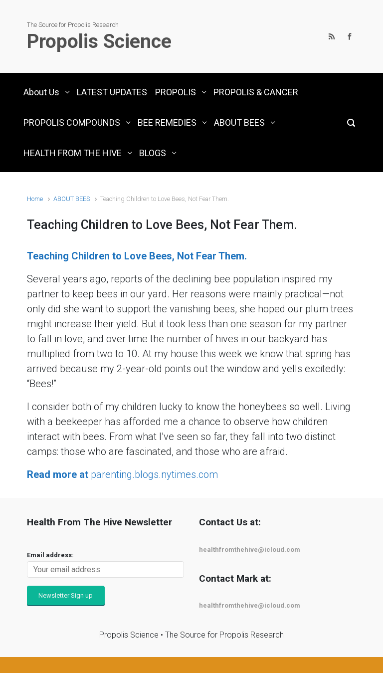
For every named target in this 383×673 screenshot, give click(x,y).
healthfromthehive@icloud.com (249, 549)
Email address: (50, 555)
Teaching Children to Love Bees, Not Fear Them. (137, 256)
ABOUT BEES (71, 199)
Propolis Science (99, 41)
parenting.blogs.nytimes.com (122, 474)
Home (35, 199)
